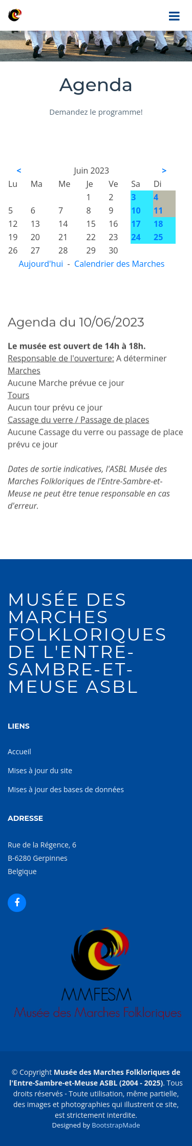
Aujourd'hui (40, 263)
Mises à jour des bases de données (66, 789)
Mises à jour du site (40, 770)
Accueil (19, 751)
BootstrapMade (116, 1125)
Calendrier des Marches (119, 263)
